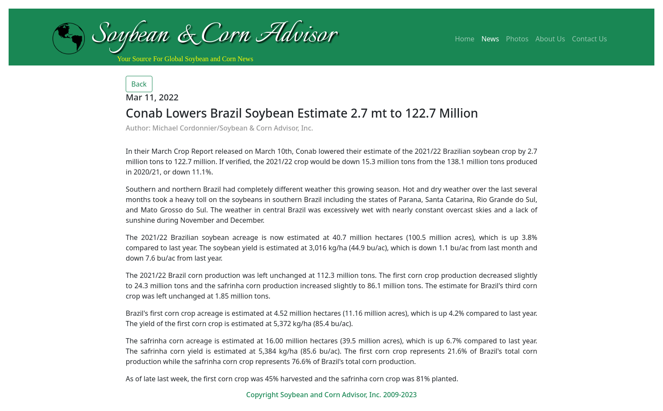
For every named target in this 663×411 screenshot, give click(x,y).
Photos (517, 39)
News (490, 39)
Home (465, 39)
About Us (550, 39)
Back (139, 84)
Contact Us (589, 39)
